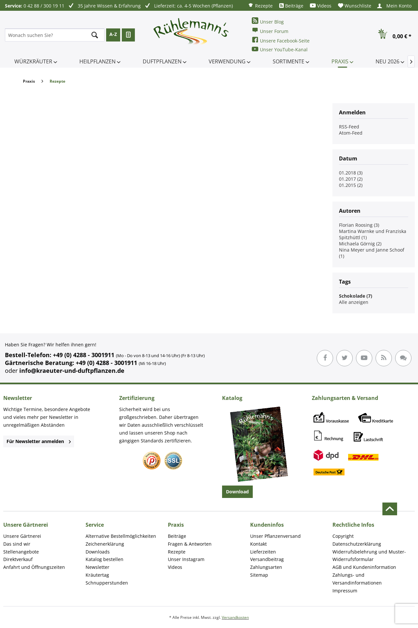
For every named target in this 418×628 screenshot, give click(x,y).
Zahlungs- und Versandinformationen (357, 579)
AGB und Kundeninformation (364, 567)
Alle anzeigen (353, 302)
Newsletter (97, 567)
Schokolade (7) (355, 296)
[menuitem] (260, 5)
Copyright (343, 536)
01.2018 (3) (350, 173)
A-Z (113, 34)
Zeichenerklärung (105, 544)
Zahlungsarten (266, 567)
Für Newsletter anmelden (39, 441)
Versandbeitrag (267, 559)
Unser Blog (268, 21)
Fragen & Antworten (190, 544)
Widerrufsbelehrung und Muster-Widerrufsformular (369, 556)
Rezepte (260, 5)
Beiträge (291, 6)
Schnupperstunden (107, 583)
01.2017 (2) (350, 179)
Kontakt (258, 544)
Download (237, 491)
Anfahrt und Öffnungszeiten (34, 567)
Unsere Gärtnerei (22, 536)
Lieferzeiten (263, 552)
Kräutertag (97, 575)
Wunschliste (354, 6)
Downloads (98, 552)
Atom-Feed (350, 133)
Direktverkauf (18, 559)
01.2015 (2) (350, 185)
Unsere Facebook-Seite (281, 40)
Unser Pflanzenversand (275, 536)
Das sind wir (16, 544)
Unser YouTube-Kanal (280, 49)
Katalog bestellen (104, 559)
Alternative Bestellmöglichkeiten (121, 536)
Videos (320, 6)
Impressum (344, 590)
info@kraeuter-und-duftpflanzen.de (71, 370)
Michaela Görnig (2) (360, 243)
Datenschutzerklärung (356, 544)
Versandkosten (235, 617)
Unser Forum (270, 30)
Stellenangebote (21, 552)
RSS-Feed (349, 127)
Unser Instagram (186, 559)
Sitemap (259, 575)
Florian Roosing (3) (359, 225)
